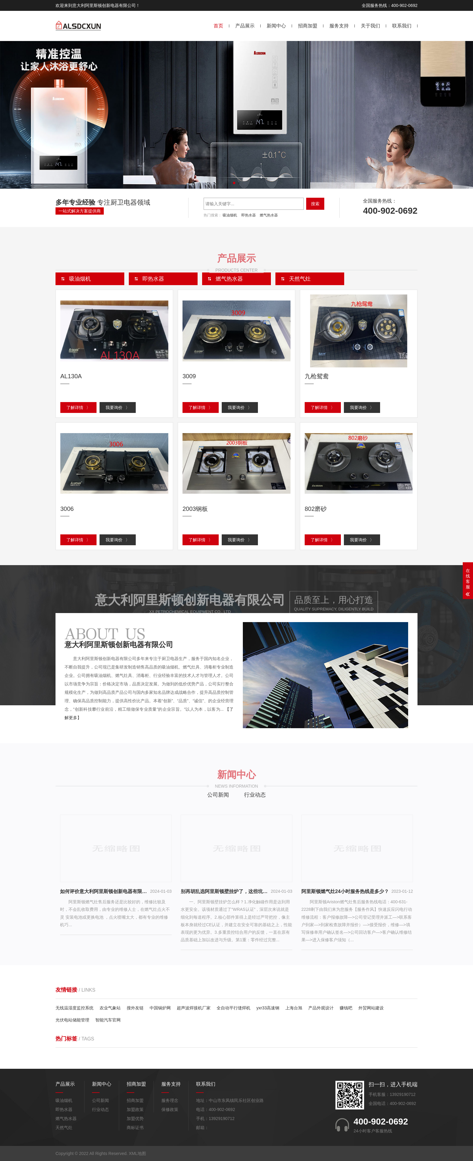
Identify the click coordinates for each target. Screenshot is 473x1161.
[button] (234, 183)
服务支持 (339, 25)
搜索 (315, 203)
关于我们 (370, 25)
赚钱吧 (346, 1007)
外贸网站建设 (371, 1007)
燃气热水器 (269, 215)
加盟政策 (135, 1109)
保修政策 (169, 1109)
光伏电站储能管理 (72, 1020)
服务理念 (169, 1100)
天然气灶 (64, 1127)
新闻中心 (276, 25)
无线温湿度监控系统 (75, 1007)
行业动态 (255, 795)
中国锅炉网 (160, 1007)
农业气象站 (110, 1007)
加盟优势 (135, 1118)
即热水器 (248, 215)
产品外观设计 (321, 1007)
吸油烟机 (230, 215)
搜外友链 (135, 1007)
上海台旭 (293, 1007)
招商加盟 (307, 25)
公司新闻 (218, 795)
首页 (218, 25)
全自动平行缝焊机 (233, 1007)
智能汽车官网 (108, 1020)
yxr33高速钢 (267, 1007)
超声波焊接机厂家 (194, 1007)
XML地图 (137, 1153)
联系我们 (401, 25)
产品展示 (245, 25)
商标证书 (135, 1127)
